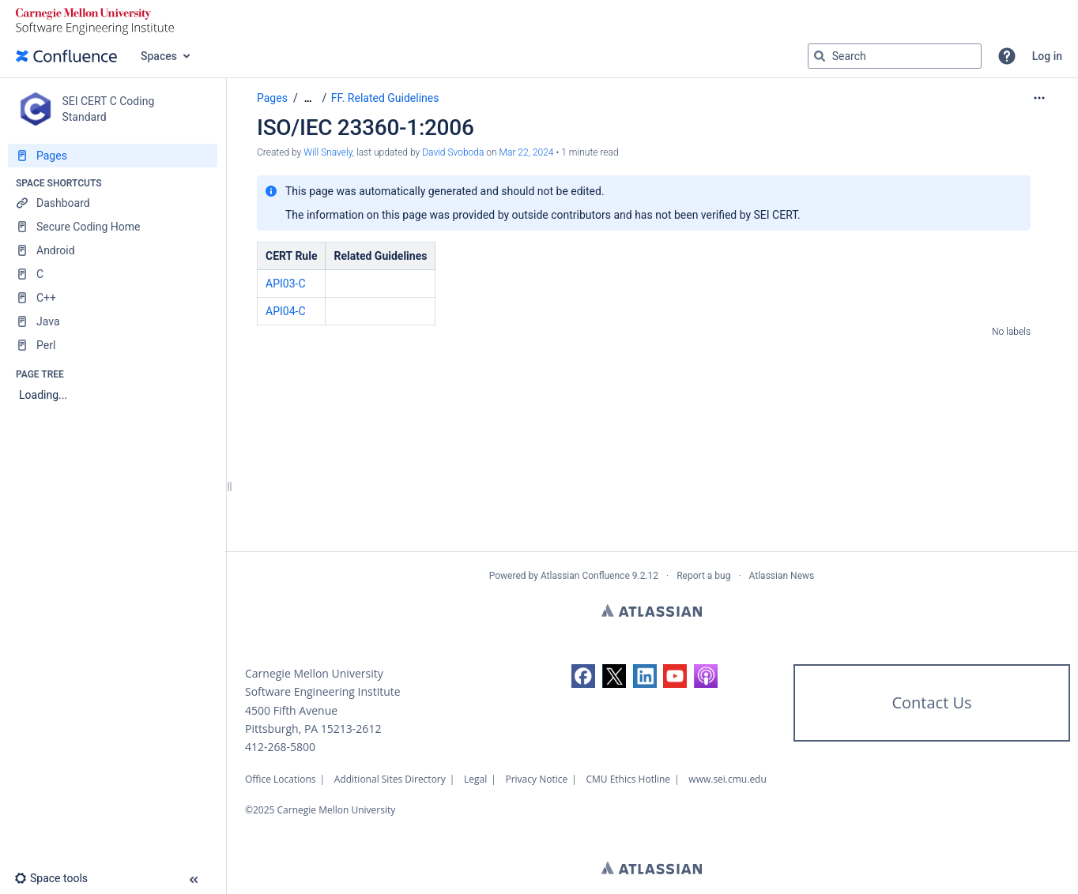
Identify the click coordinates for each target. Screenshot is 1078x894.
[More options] (1039, 98)
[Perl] (112, 345)
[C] (112, 274)
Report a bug (703, 575)
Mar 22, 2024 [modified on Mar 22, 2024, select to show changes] (526, 152)
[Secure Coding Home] (112, 227)
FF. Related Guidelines (385, 98)
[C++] (112, 298)
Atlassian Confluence (585, 575)
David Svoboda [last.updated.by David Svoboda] (453, 152)
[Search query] (895, 56)
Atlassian (651, 610)
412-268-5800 (280, 746)
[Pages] (112, 155)
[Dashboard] (112, 203)
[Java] (112, 321)
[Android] (112, 250)
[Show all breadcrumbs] (308, 98)
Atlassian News (782, 575)
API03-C (286, 283)
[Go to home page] (66, 56)
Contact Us (931, 702)
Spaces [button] (159, 56)
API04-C (286, 311)
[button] (1006, 56)
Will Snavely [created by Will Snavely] (327, 152)
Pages (272, 98)
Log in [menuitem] (1047, 56)
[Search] (819, 56)
